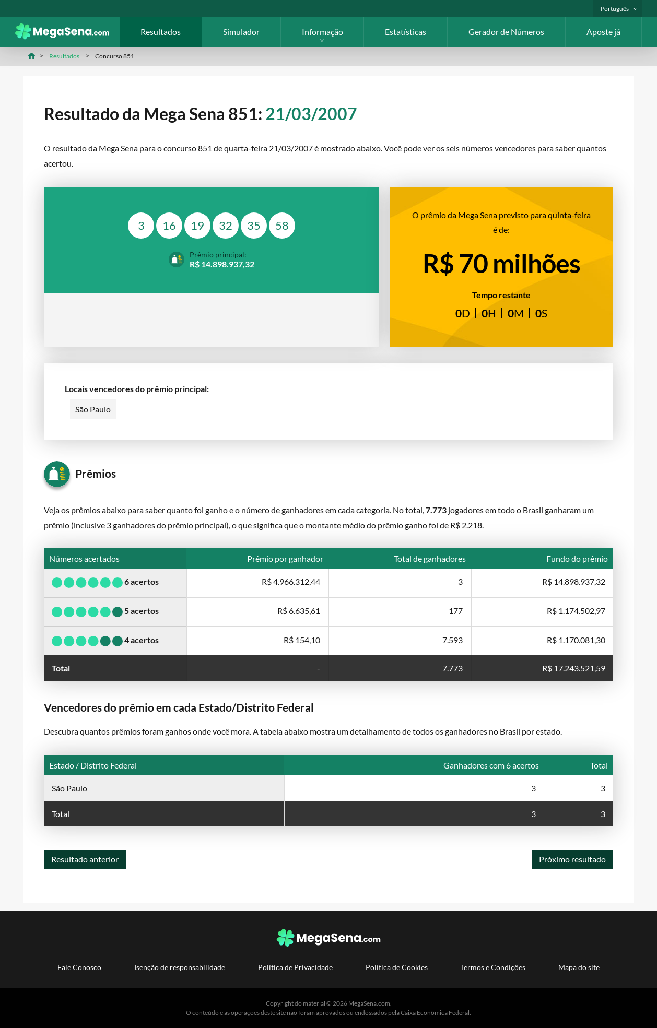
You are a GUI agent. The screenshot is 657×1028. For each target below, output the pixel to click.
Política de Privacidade (295, 967)
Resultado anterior (85, 859)
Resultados (160, 32)
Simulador (241, 32)
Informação (322, 32)
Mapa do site (579, 967)
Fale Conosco (79, 967)
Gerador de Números (506, 32)
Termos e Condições (493, 967)
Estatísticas (405, 32)
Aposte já (603, 32)
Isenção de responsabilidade (179, 967)
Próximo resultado (572, 859)
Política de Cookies (397, 967)
